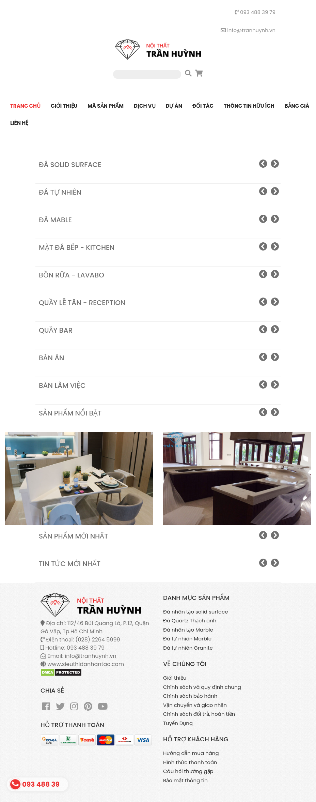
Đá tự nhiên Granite (188, 647)
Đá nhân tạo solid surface (195, 611)
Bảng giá (297, 105)
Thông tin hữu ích (249, 105)
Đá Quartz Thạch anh (189, 620)
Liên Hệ (19, 122)
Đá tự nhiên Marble (187, 638)
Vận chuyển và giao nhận (195, 705)
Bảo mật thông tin (185, 780)
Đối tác (203, 105)
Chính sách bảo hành (190, 695)
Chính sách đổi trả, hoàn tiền (199, 713)
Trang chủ (25, 105)
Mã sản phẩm (106, 105)
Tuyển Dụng (178, 723)
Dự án (174, 105)
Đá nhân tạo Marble (188, 629)
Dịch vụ (144, 105)
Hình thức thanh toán (190, 762)
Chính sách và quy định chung (202, 687)
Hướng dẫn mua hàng (191, 753)
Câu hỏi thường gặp (188, 771)
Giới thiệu (64, 105)
